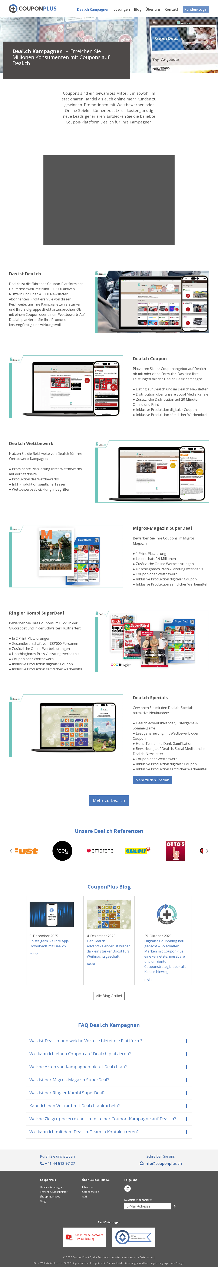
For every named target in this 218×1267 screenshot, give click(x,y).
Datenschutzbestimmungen (123, 1263)
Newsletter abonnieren (138, 1200)
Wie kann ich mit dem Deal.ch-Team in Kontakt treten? (84, 1132)
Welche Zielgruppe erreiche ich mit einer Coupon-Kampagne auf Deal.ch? (102, 1119)
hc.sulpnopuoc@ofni (163, 1163)
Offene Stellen (90, 1192)
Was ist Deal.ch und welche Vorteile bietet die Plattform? (85, 1041)
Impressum (130, 1257)
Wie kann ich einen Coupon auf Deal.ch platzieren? (80, 1054)
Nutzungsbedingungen (157, 1263)
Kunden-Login (195, 9)
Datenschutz (147, 1257)
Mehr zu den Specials (152, 780)
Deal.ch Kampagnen (93, 9)
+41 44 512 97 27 (60, 1163)
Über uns (153, 9)
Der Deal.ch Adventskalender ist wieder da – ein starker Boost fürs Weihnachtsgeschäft (108, 949)
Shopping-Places (50, 1196)
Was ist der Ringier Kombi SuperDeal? (67, 1093)
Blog (137, 9)
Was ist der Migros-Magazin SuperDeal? (69, 1080)
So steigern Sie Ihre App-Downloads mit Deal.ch (49, 943)
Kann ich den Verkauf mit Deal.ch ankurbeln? (74, 1106)
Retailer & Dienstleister (53, 1192)
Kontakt (171, 9)
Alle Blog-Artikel (109, 995)
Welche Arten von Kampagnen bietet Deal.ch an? (78, 1067)
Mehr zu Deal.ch (109, 800)
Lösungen (122, 9)
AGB (84, 1196)
